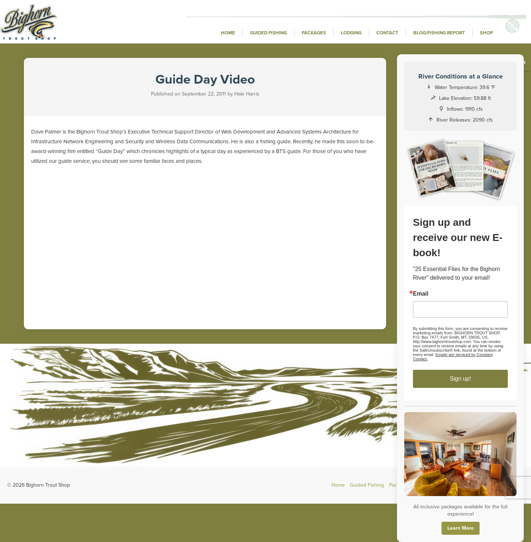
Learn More (460, 528)
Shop (486, 33)
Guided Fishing (268, 33)
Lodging (351, 33)
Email (420, 294)
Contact (387, 33)
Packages (314, 33)
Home (228, 33)
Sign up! (460, 379)
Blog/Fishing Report (439, 33)
